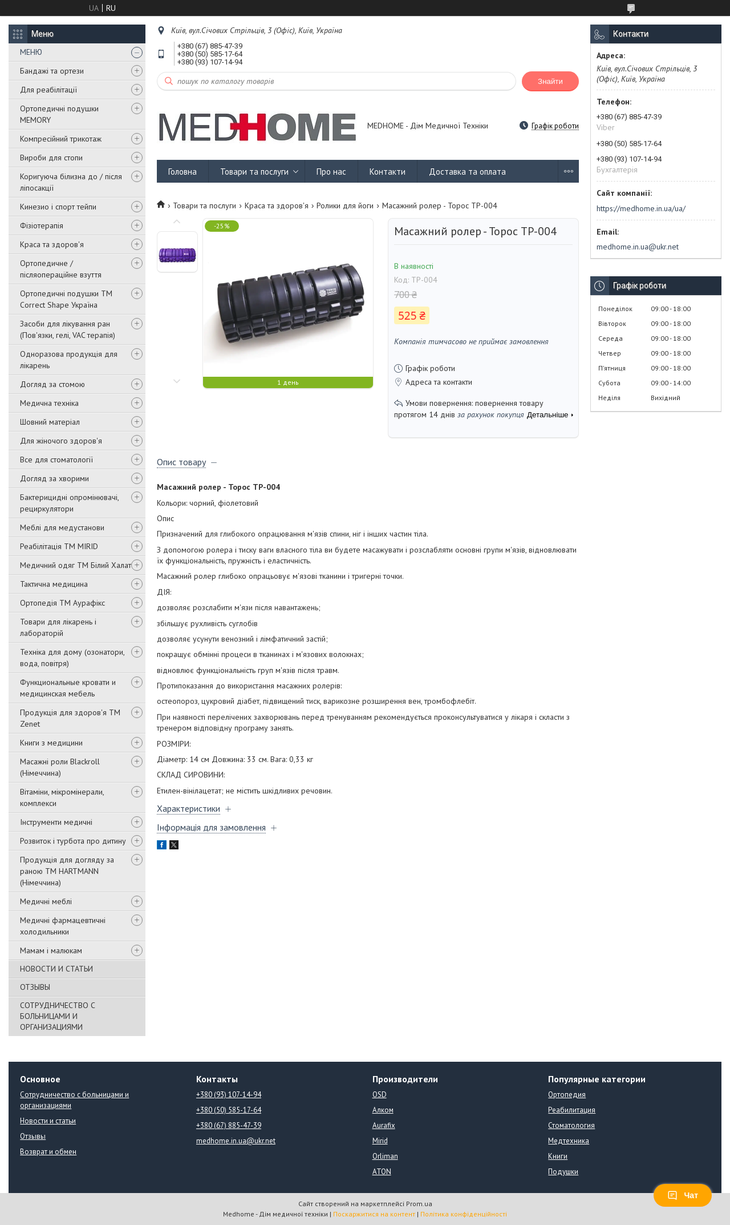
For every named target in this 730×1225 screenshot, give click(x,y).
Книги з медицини (51, 743)
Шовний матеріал (50, 422)
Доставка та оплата (467, 171)
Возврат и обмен (48, 1152)
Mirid (380, 1141)
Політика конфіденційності (463, 1214)
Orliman (385, 1156)
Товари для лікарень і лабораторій (58, 627)
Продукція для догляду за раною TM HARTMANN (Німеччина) (67, 871)
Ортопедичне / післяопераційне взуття (61, 269)
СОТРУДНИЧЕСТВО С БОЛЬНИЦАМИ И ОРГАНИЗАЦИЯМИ (57, 1016)
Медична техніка (49, 403)
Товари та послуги (254, 171)
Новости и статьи (48, 1121)
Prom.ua (419, 1203)
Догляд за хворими (54, 478)
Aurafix (383, 1125)
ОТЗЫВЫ (35, 987)
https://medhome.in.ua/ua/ (641, 208)
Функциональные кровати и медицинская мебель (68, 688)
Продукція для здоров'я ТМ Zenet (70, 718)
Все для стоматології (56, 459)
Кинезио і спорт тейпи (58, 207)
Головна (182, 171)
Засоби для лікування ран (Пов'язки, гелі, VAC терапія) (67, 329)
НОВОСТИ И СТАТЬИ (56, 969)
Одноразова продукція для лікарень (68, 359)
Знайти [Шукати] (550, 81)
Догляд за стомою (52, 384)
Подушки (563, 1171)
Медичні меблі (46, 901)
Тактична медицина (54, 584)
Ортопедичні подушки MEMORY (59, 114)
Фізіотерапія (41, 225)
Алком (383, 1110)
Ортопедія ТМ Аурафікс (62, 603)
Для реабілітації (48, 89)
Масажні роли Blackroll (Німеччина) (60, 767)
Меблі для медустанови (62, 527)
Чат (682, 1195)
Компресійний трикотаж (61, 139)
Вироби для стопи (51, 157)
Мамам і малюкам (51, 950)
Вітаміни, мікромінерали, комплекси (62, 797)
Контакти (387, 171)
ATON (381, 1171)
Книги (557, 1156)
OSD (379, 1094)
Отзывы (33, 1136)
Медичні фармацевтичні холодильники (63, 926)
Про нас (331, 171)
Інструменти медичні (56, 822)
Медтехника (568, 1141)
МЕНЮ (31, 52)
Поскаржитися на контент (374, 1214)
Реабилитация (571, 1110)
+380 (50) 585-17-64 (228, 1110)
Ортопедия (567, 1094)
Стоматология (571, 1125)
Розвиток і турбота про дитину (73, 841)
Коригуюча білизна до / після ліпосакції (71, 182)
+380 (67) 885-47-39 (228, 1125)
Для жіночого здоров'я (61, 441)
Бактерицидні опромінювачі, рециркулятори (69, 503)
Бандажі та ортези (52, 71)
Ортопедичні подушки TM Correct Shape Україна (66, 299)
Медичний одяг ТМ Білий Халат (75, 565)
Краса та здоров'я (52, 244)
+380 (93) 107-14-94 (228, 1094)
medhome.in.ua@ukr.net (638, 246)
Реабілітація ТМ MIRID (59, 546)
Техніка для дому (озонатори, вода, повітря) (72, 657)
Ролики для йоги (345, 205)
